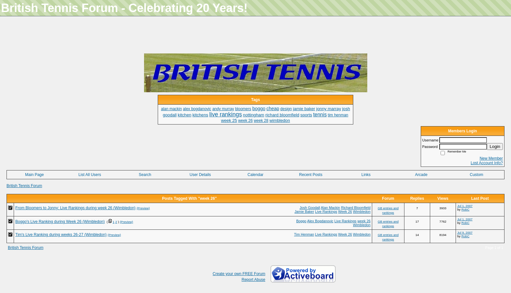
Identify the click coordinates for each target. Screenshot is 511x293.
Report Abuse (253, 279)
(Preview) (143, 208)
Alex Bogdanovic (320, 221)
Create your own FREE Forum (239, 273)
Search (145, 174)
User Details (200, 174)
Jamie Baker (304, 211)
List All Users (90, 174)
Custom (476, 174)
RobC (465, 209)
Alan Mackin (330, 208)
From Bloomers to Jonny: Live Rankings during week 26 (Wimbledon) (75, 208)
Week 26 (345, 211)
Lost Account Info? (487, 163)
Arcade (421, 174)
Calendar (256, 174)
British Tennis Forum (24, 185)
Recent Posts (310, 174)
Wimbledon (362, 211)
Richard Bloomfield (356, 208)
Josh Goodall (309, 208)
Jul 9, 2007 (465, 232)
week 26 (364, 221)
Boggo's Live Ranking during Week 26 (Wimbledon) (60, 221)
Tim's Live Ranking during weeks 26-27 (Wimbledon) (61, 234)
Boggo (301, 221)
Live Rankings (326, 211)
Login (494, 146)
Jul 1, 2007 (465, 206)
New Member (491, 158)
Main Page (34, 174)
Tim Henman (304, 234)
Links (366, 174)
